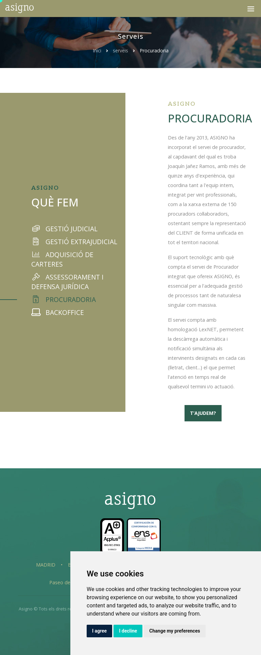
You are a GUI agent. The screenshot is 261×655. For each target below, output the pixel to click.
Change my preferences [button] (174, 631)
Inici (97, 50)
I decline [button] (128, 631)
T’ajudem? (203, 413)
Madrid (45, 564)
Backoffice (57, 312)
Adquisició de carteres (62, 259)
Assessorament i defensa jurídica (67, 281)
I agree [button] (99, 631)
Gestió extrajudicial (74, 241)
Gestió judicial (64, 228)
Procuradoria (63, 299)
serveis (121, 50)
